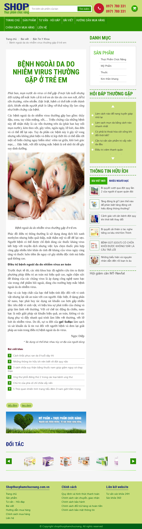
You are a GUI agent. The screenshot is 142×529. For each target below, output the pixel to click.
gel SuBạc (66, 321)
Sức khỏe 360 (113, 497)
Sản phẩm (29, 20)
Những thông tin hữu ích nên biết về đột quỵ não (40, 361)
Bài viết (68, 20)
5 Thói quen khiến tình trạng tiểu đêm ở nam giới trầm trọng (47, 389)
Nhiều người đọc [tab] (119, 180)
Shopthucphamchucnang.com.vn (28, 487)
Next (113, 158)
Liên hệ (42, 27)
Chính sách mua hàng (20, 27)
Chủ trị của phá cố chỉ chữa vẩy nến (33, 383)
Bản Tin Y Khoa (41, 39)
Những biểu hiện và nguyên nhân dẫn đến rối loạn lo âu (116, 258)
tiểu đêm (12, 405)
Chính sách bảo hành (73, 501)
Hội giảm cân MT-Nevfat (107, 273)
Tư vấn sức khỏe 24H (118, 493)
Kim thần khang (109, 78)
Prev (113, 106)
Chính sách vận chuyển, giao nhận (80, 497)
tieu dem (26, 405)
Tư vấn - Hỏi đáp (15, 501)
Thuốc (104, 72)
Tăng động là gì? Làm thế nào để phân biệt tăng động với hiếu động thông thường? (117, 204)
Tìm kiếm (84, 8)
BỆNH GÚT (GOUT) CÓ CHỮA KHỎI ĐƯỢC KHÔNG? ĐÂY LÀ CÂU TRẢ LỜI (117, 246)
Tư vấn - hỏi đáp (49, 20)
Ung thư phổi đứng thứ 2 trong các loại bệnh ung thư (43, 377)
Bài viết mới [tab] (99, 180)
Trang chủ (13, 20)
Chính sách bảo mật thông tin (78, 510)
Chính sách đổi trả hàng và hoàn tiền (82, 506)
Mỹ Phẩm (106, 65)
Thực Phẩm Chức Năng (113, 59)
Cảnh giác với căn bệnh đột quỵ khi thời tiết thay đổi (118, 217)
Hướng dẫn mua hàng (90, 20)
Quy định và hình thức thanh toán (80, 493)
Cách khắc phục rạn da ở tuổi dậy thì (33, 355)
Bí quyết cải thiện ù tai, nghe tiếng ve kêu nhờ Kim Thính (116, 230)
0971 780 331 (116, 6)
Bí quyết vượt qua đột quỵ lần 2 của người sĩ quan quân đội (117, 189)
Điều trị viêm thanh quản (109, 149)
